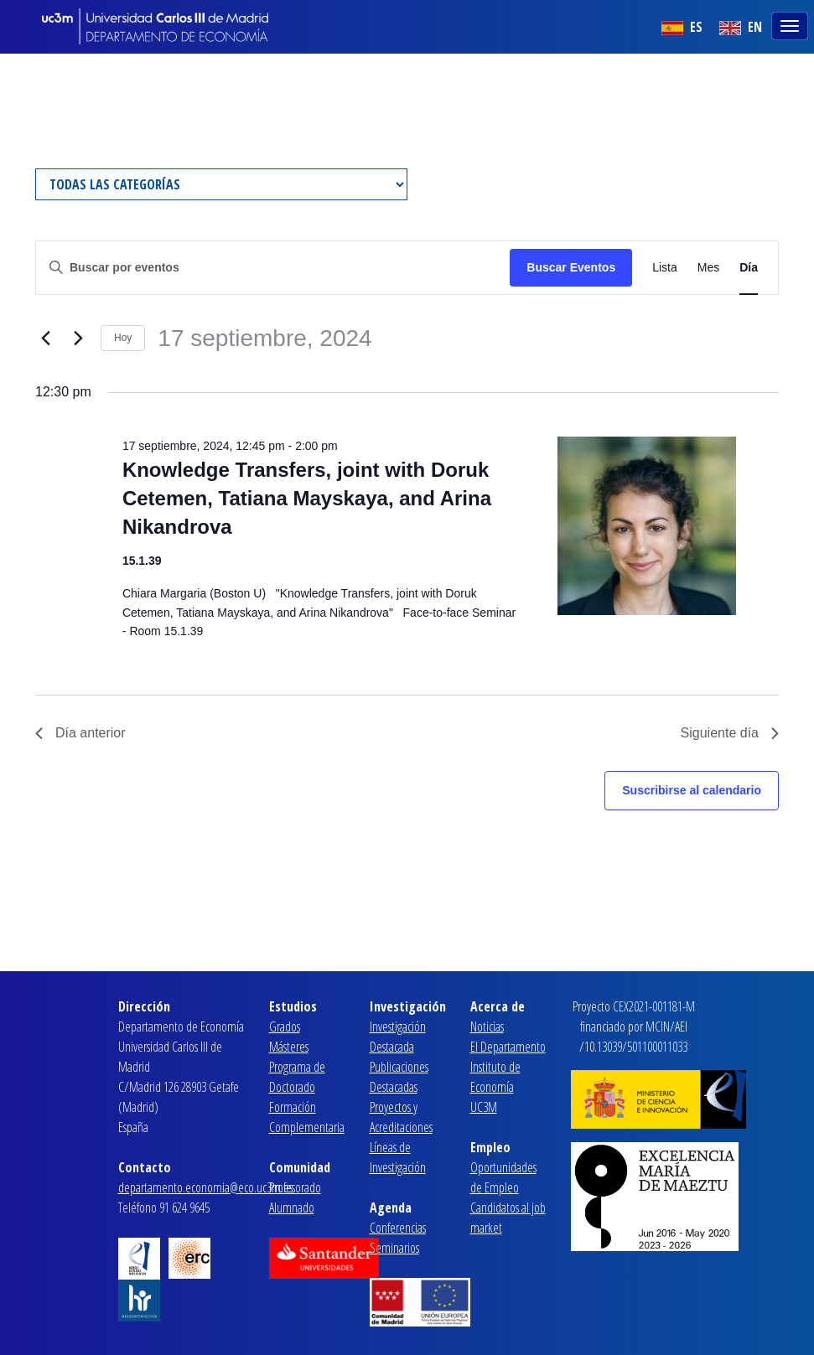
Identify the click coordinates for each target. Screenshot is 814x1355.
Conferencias (398, 1227)
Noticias (487, 1026)
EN (740, 27)
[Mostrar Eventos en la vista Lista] (664, 267)
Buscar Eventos (570, 267)
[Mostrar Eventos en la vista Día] (748, 267)
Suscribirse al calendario (691, 790)
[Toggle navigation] (791, 24)
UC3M (483, 1107)
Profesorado (295, 1187)
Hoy (123, 338)
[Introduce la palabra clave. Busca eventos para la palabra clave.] (273, 267)
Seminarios (394, 1248)
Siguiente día (730, 733)
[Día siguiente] (78, 338)
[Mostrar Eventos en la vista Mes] (708, 267)
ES (682, 27)
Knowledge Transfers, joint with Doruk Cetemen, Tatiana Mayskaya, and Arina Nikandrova (306, 498)
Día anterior (80, 733)
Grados (284, 1026)
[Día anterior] (45, 338)
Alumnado (291, 1207)
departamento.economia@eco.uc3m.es (205, 1187)
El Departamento (508, 1046)
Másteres (288, 1046)
